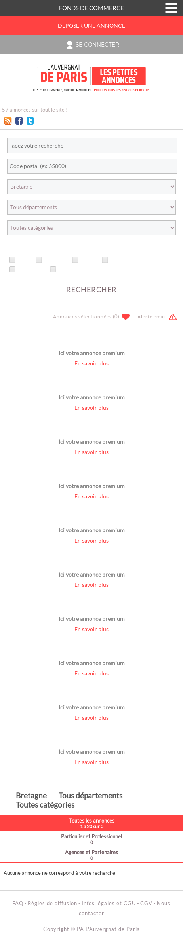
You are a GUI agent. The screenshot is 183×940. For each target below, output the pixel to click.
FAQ (17, 903)
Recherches (125, 260)
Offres (89, 260)
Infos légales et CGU (109, 903)
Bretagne (31, 795)
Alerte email (152, 317)
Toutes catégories (45, 804)
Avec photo (32, 270)
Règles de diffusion (52, 903)
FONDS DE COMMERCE (91, 7)
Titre (24, 260)
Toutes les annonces (91, 823)
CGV (146, 903)
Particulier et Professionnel (91, 839)
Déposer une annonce (91, 26)
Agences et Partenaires (91, 855)
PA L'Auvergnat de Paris (108, 929)
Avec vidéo (72, 270)
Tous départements (90, 795)
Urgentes (56, 260)
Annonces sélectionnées (82, 317)
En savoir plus (91, 363)
